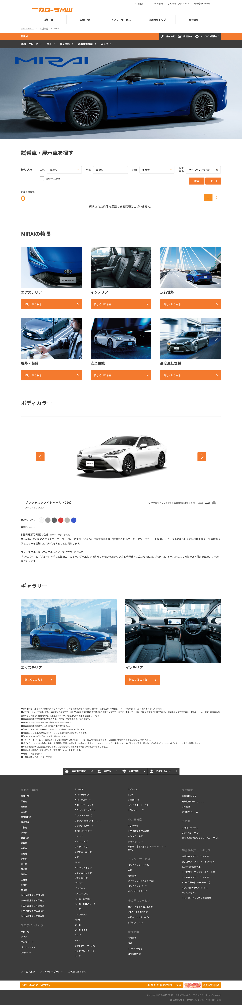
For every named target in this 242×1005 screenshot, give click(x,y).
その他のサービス (139, 900)
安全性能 (65, 44)
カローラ (79, 789)
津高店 (24, 832)
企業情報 (133, 932)
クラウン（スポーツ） (85, 825)
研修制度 (186, 806)
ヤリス (78, 924)
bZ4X (130, 794)
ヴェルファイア (28, 947)
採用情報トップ (189, 796)
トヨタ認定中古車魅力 (138, 830)
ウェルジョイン (189, 892)
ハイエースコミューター (86, 903)
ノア (77, 856)
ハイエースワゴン (83, 898)
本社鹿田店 (26, 816)
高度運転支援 (85, 44)
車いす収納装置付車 (191, 866)
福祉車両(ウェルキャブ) (197, 850)
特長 (49, 44)
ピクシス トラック (83, 872)
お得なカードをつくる (138, 917)
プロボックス (81, 888)
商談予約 (185, 36)
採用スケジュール (190, 811)
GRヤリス (132, 789)
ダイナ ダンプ (81, 846)
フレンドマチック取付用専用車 (196, 898)
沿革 (130, 943)
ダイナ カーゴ (81, 841)
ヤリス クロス (81, 929)
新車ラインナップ (32, 925)
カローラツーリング (84, 804)
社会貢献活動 (134, 953)
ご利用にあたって (190, 827)
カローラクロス (82, 794)
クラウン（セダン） (84, 815)
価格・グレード (29, 44)
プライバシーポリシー (192, 832)
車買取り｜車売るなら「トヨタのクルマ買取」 (147, 848)
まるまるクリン (135, 841)
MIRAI (24, 36)
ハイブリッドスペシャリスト (141, 880)
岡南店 (24, 811)
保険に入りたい (135, 922)
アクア (24, 936)
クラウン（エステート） (86, 810)
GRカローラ (133, 799)
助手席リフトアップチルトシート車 (198, 861)
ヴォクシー (26, 952)
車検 (130, 870)
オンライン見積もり (207, 36)
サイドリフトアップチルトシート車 (198, 871)
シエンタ (79, 836)
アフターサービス (139, 859)
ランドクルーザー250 (138, 804)
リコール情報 (156, 3)
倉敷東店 (25, 837)
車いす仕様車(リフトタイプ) (195, 887)
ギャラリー (107, 44)
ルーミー (79, 955)
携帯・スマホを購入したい (140, 906)
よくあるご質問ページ (178, 3)
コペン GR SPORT (83, 830)
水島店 (24, 848)
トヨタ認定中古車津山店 (32, 910)
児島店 (24, 858)
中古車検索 (135, 819)
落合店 (24, 869)
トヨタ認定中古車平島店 (32, 900)
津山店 (24, 863)
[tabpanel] (121, 93)
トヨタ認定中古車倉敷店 (32, 905)
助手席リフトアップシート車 (195, 856)
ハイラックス (81, 914)
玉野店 (24, 879)
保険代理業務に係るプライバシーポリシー (200, 839)
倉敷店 (24, 842)
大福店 (24, 827)
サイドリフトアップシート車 (195, 877)
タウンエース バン (83, 851)
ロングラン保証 (135, 836)
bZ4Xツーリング (136, 810)
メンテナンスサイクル (138, 865)
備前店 (24, 874)
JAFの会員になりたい (138, 911)
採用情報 (140, 3)
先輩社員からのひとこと (193, 801)
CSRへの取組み (135, 948)
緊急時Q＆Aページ (202, 3)
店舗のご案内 (29, 790)
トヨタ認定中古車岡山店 (32, 895)
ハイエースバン (82, 893)
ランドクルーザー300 (85, 945)
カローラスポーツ (83, 799)
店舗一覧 (168, 36)
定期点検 (132, 875)
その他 (186, 821)
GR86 (77, 862)
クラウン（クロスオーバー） (88, 820)
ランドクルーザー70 (84, 950)
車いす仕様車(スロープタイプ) (196, 882)
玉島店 (24, 853)
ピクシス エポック (83, 867)
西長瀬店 (25, 822)
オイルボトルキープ (137, 891)
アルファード (27, 941)
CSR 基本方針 (28, 971)
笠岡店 (24, 890)
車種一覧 (25, 931)
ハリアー (79, 909)
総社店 (24, 884)
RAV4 (77, 940)
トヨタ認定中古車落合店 (32, 916)
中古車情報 (133, 825)
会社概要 (132, 937)
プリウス (79, 883)
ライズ (78, 935)
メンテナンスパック (137, 885)
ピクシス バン (81, 877)
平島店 (24, 801)
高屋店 (24, 806)
